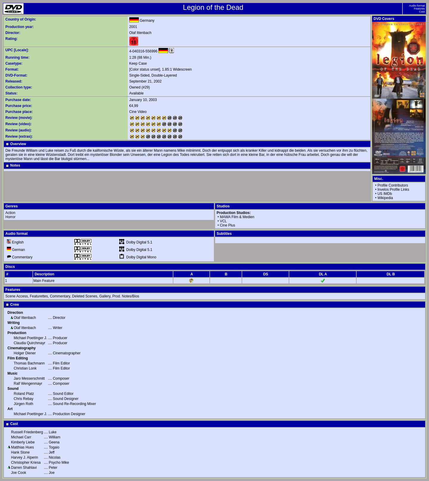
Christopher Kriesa (26, 462)
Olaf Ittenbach (140, 33)
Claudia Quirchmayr (29, 343)
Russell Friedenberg (27, 432)
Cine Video (138, 112)
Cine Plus (227, 225)
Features (419, 8)
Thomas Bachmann (29, 363)
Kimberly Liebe (23, 442)
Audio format (417, 5)
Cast (422, 11)
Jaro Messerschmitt (29, 378)
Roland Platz (24, 394)
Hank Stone (20, 452)
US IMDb (384, 194)
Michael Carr (21, 437)
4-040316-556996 (143, 51)
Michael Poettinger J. (30, 338)
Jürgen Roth (23, 404)
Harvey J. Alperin (24, 457)
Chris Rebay (23, 399)
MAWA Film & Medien (237, 217)
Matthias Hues (22, 447)
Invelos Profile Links (393, 189)
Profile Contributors (392, 185)
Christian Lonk (25, 368)
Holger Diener (25, 353)
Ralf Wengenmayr (28, 383)
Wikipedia (385, 198)
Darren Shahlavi (24, 468)
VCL (223, 221)
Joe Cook (18, 473)
